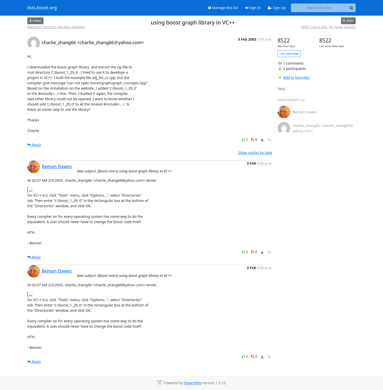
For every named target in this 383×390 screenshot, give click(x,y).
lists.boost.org (42, 8)
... (30, 189)
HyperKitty (192, 382)
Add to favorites (293, 77)
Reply (34, 144)
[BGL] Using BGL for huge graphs (328, 26)
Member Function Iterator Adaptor (56, 26)
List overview (289, 53)
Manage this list (223, 7)
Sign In (253, 7)
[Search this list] (319, 8)
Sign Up (277, 7)
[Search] (351, 8)
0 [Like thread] (245, 139)
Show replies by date (255, 152)
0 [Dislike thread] (254, 139)
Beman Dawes (57, 166)
